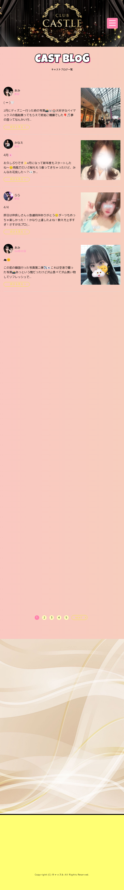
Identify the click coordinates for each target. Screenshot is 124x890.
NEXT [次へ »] (78, 617)
